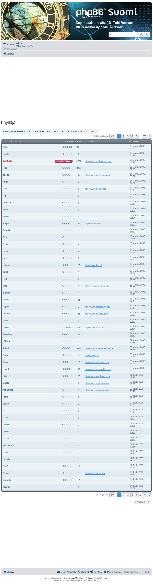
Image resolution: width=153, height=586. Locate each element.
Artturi (6, 348)
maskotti (7, 424)
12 (78, 466)
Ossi (5, 286)
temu (5, 452)
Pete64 (6, 230)
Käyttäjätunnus (12, 142)
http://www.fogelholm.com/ (97, 376)
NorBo (6, 466)
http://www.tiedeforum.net (97, 307)
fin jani (6, 438)
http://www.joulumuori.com (97, 175)
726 (78, 327)
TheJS (6, 216)
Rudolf (6, 369)
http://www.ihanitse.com (96, 314)
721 (78, 147)
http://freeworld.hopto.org (97, 286)
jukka (5, 397)
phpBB (74, 578)
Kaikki (20, 131)
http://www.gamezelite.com (98, 369)
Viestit (79, 142)
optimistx (7, 459)
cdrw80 (6, 487)
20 (78, 265)
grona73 (7, 202)
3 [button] (128, 136)
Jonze (6, 403)
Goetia (6, 383)
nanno (6, 299)
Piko (5, 279)
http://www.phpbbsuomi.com (98, 161)
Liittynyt (134, 142)
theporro (7, 313)
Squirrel (7, 293)
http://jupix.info (92, 355)
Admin (6, 147)
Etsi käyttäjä (9, 131)
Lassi (5, 251)
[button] (112, 136)
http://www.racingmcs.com (97, 390)
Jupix (5, 355)
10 (78, 480)
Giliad (6, 431)
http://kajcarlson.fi (93, 265)
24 (78, 314)
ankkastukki (8, 445)
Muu (93, 131)
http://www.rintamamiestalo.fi (99, 348)
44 (78, 300)
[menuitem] (20, 43)
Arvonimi (69, 142)
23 (78, 376)
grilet (5, 272)
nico (5, 376)
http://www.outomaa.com (97, 362)
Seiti (5, 237)
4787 (78, 161)
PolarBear (8, 334)
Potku (6, 327)
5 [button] (137, 136)
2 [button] (123, 136)
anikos (6, 175)
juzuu (5, 258)
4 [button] (132, 136)
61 (78, 223)
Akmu (6, 473)
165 (78, 348)
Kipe (5, 168)
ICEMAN (7, 341)
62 (78, 369)
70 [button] (144, 136)
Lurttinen (7, 161)
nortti (5, 182)
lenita (5, 209)
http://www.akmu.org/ (95, 473)
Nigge (6, 244)
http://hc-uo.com (93, 223)
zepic (5, 195)
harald (6, 154)
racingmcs (8, 390)
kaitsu (6, 265)
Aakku (6, 362)
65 (78, 175)
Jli (4, 410)
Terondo (7, 480)
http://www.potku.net (95, 327)
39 (78, 334)
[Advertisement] (76, 89)
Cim (5, 188)
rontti (5, 417)
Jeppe (6, 306)
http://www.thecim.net (95, 189)
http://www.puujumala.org (97, 383)
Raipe (6, 223)
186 (78, 168)
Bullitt (5, 320)
